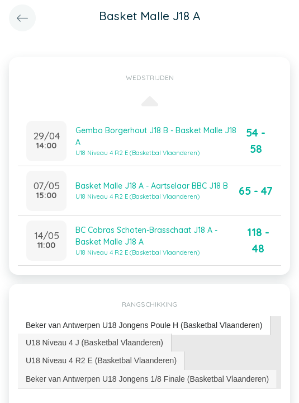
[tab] (144, 325)
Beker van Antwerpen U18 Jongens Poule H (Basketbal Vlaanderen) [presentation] (144, 325)
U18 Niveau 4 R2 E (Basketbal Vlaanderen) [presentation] (101, 360)
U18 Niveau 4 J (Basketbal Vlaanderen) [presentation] (94, 342)
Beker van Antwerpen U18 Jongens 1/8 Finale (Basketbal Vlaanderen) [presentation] (147, 378)
